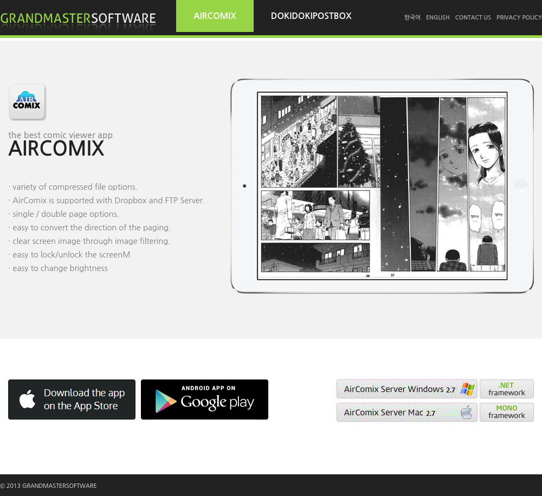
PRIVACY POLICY (519, 18)
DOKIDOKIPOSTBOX (311, 16)
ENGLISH (438, 18)
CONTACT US (473, 18)
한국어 (412, 18)
